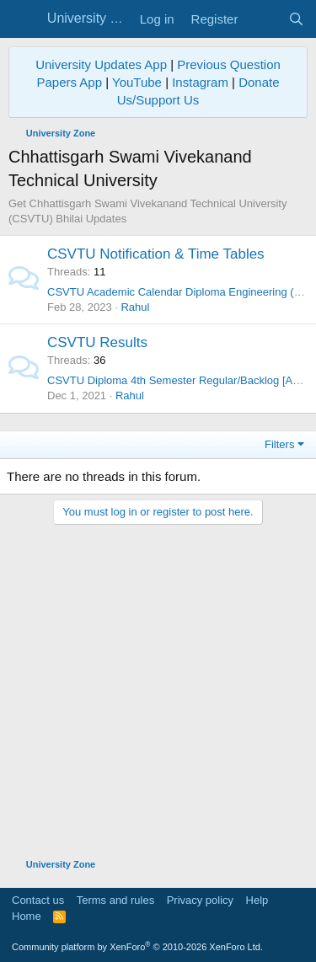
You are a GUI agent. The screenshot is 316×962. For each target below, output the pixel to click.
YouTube (137, 82)
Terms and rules (115, 900)
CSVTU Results (97, 342)
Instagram (200, 82)
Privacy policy (200, 900)
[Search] (296, 19)
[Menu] (23, 19)
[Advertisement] (158, 683)
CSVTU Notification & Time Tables (156, 254)
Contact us (38, 900)
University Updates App (101, 64)
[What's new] (262, 19)
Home (26, 916)
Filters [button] (279, 444)
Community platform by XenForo (137, 947)
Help (257, 900)
